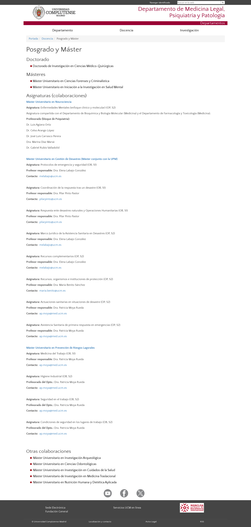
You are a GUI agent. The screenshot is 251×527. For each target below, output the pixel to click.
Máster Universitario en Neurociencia (48, 101)
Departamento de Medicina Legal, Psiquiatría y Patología (181, 12)
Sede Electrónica (55, 507)
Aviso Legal (151, 521)
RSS (202, 521)
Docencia (126, 30)
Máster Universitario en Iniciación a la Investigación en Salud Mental (78, 87)
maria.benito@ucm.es (52, 290)
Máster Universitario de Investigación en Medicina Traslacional (74, 476)
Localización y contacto (100, 521)
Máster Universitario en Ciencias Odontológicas (64, 464)
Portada (33, 38)
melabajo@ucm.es (50, 176)
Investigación (189, 30)
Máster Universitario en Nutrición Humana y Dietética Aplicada (75, 482)
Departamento (62, 30)
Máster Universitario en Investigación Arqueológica (67, 458)
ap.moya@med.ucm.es (53, 313)
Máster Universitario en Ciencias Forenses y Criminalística (71, 81)
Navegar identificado (160, 2)
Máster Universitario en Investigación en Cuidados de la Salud (74, 470)
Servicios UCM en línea (127, 507)
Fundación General (56, 511)
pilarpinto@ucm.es (50, 199)
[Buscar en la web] (223, 2)
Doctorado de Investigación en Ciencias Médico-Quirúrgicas (73, 66)
